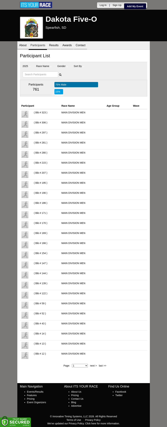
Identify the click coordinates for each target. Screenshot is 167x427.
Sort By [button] (79, 66)
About (23, 45)
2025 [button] (27, 66)
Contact (80, 45)
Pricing (31, 398)
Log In (103, 5)
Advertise (76, 405)
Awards (67, 45)
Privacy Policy (93, 420)
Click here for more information (102, 423)
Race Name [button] (44, 66)
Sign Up (117, 5)
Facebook (120, 391)
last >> (102, 365)
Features (32, 395)
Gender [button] (62, 66)
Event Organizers (36, 402)
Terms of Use (73, 420)
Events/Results (35, 391)
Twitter (119, 395)
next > (93, 365)
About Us (76, 391)
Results (53, 45)
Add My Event (135, 6)
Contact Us (77, 398)
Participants (37, 45)
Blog (73, 402)
